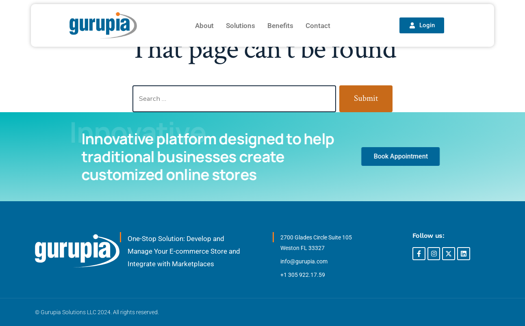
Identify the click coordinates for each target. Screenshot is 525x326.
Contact (318, 26)
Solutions (240, 26)
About (204, 26)
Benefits (280, 26)
